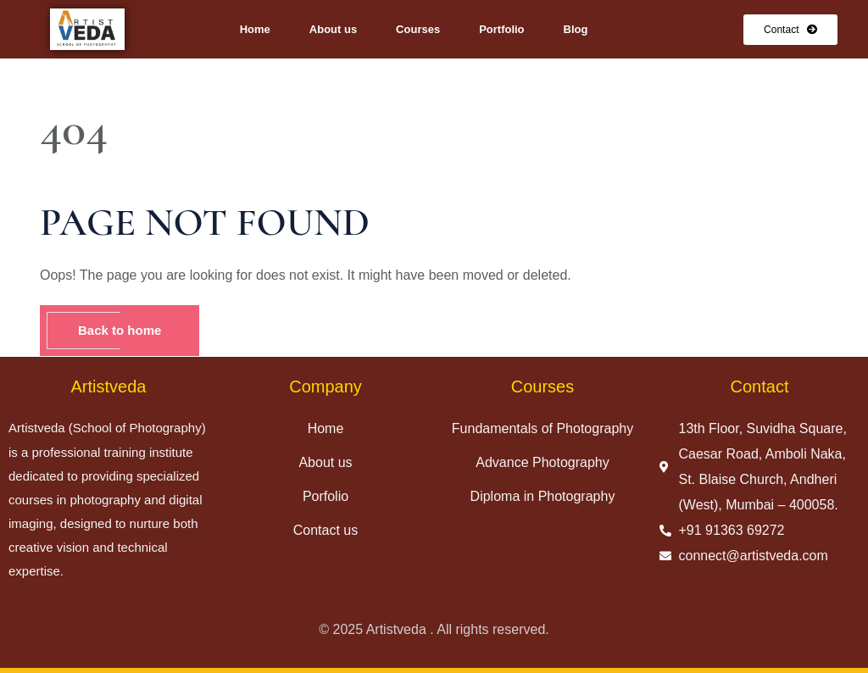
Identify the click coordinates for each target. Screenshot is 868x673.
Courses (418, 29)
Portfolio (501, 29)
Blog (576, 29)
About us (333, 29)
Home (255, 29)
